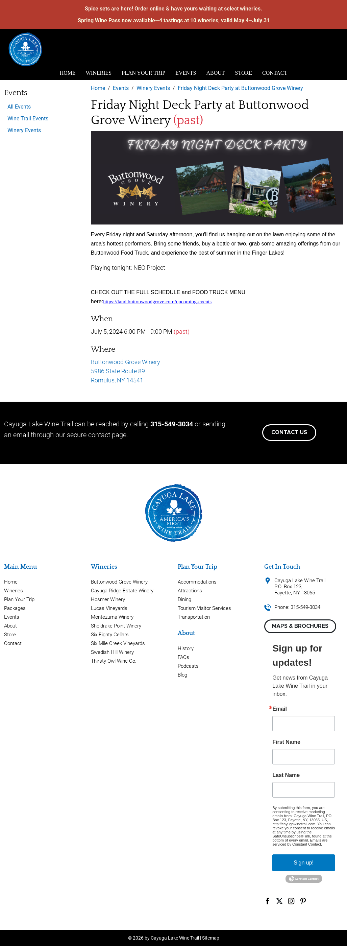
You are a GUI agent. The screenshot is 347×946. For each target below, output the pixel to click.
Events (185, 73)
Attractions (190, 591)
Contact (274, 73)
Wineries (98, 73)
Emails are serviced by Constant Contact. (299, 842)
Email (279, 709)
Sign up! (304, 863)
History (186, 648)
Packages (15, 608)
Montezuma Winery (112, 617)
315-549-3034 (171, 424)
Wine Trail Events (27, 118)
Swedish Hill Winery (112, 652)
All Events (19, 106)
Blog (182, 675)
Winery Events (24, 130)
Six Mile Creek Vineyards (118, 643)
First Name (286, 742)
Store (243, 73)
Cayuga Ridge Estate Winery (122, 591)
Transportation (194, 617)
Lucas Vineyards (109, 608)
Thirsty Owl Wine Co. (114, 661)
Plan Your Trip (143, 73)
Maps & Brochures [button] (300, 626)
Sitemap (210, 938)
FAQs (183, 657)
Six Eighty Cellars (110, 635)
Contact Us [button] (289, 432)
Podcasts (188, 666)
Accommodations (197, 582)
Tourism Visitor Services (204, 608)
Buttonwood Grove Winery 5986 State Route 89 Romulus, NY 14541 (125, 371)
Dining (184, 599)
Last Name (286, 775)
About (215, 73)
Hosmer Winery (108, 599)
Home (68, 73)
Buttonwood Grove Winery (119, 582)
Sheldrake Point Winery (116, 626)
